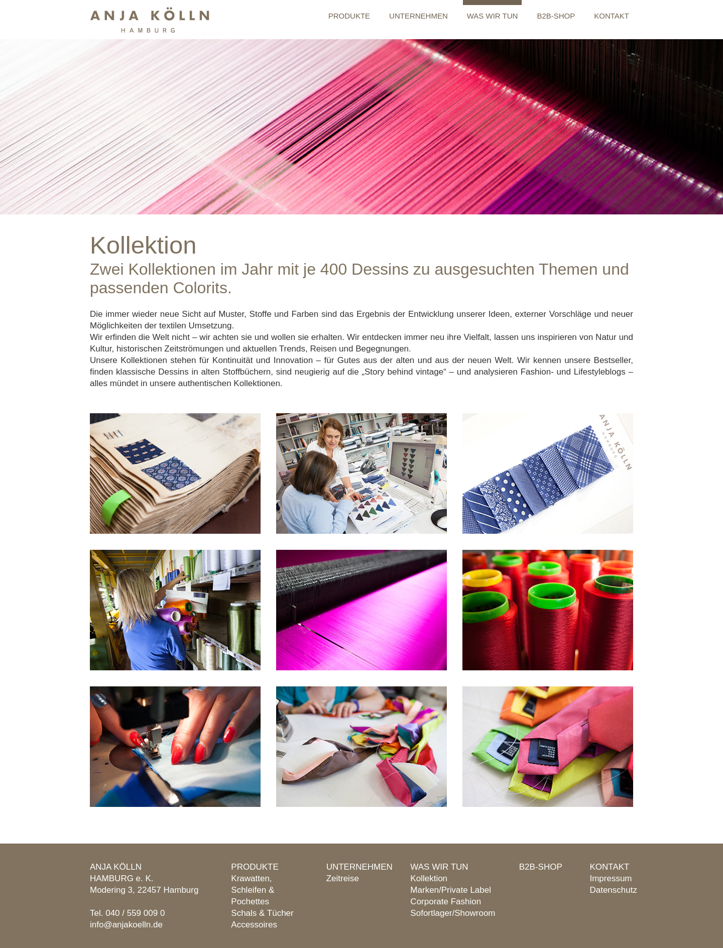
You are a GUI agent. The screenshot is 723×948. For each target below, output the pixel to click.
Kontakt (611, 16)
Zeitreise (342, 878)
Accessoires (254, 924)
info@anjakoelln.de (126, 924)
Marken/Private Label (450, 890)
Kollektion (428, 878)
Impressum (610, 878)
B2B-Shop (556, 16)
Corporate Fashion (445, 901)
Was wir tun (492, 16)
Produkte (349, 16)
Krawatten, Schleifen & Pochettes (252, 890)
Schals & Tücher (262, 913)
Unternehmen (418, 16)
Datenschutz (613, 890)
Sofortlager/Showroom (452, 913)
